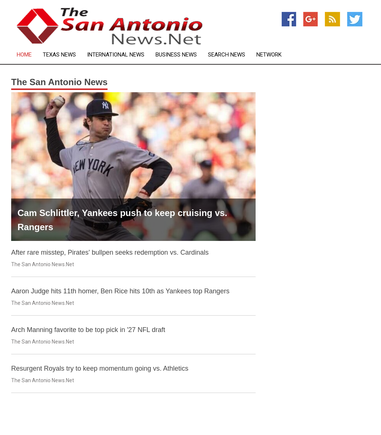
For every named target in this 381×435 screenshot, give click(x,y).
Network (269, 55)
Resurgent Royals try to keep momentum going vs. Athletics (99, 368)
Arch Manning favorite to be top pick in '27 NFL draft (88, 330)
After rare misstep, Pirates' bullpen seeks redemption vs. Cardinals (110, 252)
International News (115, 55)
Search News (226, 55)
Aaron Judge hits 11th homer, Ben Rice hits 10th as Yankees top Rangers (120, 291)
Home (24, 55)
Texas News (59, 55)
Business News (176, 55)
